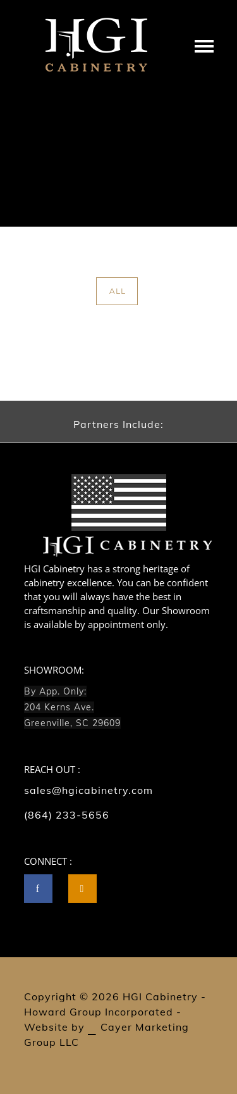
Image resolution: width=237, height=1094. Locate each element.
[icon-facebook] (41, 888)
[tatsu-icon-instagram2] (82, 888)
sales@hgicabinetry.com (88, 790)
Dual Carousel (187, 196)
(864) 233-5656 (66, 814)
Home (63, 196)
